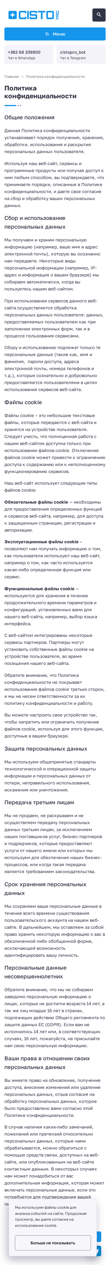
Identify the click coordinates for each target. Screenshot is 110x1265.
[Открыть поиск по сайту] (99, 15)
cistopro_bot (73, 52)
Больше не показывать (53, 1243)
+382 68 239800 (24, 52)
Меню (55, 34)
